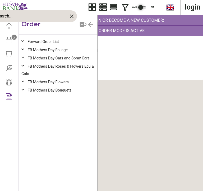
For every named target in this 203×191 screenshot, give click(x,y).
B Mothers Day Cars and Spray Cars (59, 58)
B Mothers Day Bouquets (50, 90)
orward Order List (43, 42)
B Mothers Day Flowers (48, 82)
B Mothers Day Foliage (48, 50)
